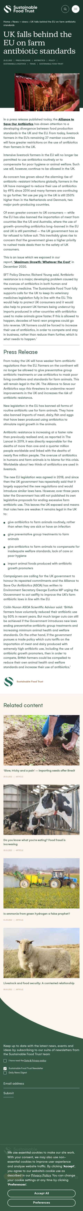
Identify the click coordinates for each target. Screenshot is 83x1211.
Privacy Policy (41, 1175)
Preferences (41, 1202)
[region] (41, 1178)
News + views (20, 21)
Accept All (41, 1193)
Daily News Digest (18, 1072)
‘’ (42, 262)
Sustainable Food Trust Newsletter (26, 1068)
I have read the (27, 1060)
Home (6, 21)
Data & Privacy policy (35, 1060)
